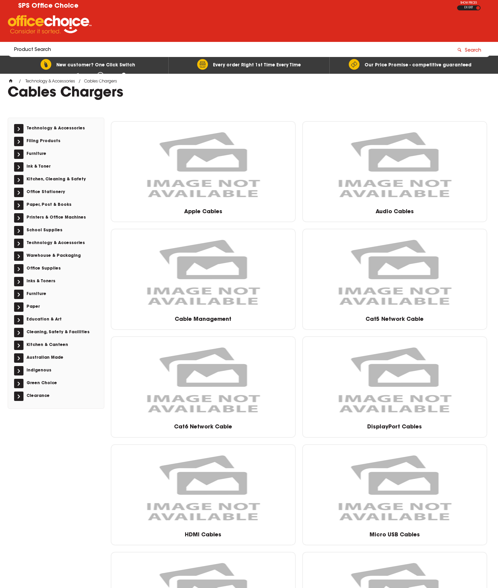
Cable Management (347, 208)
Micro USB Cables (443, 315)
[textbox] (210, 26)
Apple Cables (155, 208)
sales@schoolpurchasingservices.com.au (392, 498)
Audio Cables (251, 208)
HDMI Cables (347, 315)
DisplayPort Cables (251, 315)
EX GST (468, 7)
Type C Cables (155, 423)
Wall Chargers (346, 423)
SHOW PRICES (468, 3)
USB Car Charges (251, 423)
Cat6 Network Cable (155, 315)
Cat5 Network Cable (442, 208)
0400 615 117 (361, 492)
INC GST (478, 8)
